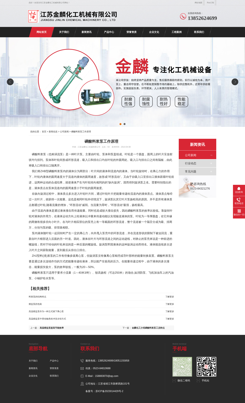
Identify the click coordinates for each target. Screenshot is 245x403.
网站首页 (42, 32)
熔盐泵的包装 (35, 304)
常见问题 (190, 171)
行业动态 (190, 163)
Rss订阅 (210, 3)
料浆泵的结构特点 (37, 296)
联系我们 (199, 32)
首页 (44, 131)
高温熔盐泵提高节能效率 (52, 328)
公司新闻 (64, 131)
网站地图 (198, 3)
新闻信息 (53, 131)
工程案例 (177, 32)
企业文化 (154, 32)
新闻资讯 (87, 32)
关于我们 (64, 32)
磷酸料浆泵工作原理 (81, 131)
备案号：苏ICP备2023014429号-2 (104, 391)
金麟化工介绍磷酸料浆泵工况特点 (148, 328)
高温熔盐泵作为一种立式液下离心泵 (46, 311)
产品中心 (109, 32)
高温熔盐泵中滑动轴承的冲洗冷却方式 (47, 318)
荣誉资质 (132, 32)
